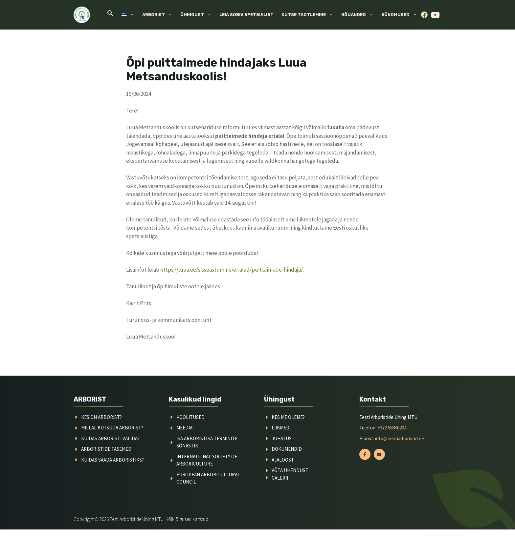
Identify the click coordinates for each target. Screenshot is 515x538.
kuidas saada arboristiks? (112, 460)
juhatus (282, 438)
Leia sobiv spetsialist (246, 14)
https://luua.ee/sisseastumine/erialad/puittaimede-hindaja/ (231, 269)
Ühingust (197, 15)
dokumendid (287, 449)
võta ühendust (290, 470)
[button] (110, 15)
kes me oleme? (288, 417)
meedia (184, 427)
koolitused (190, 417)
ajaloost (283, 460)
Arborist (159, 15)
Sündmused (401, 15)
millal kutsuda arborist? (112, 427)
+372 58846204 (391, 427)
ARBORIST (90, 399)
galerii (280, 478)
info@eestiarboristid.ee (399, 438)
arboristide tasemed (106, 449)
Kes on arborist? (101, 417)
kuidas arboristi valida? (110, 438)
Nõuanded (359, 15)
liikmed (280, 427)
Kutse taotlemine (309, 15)
